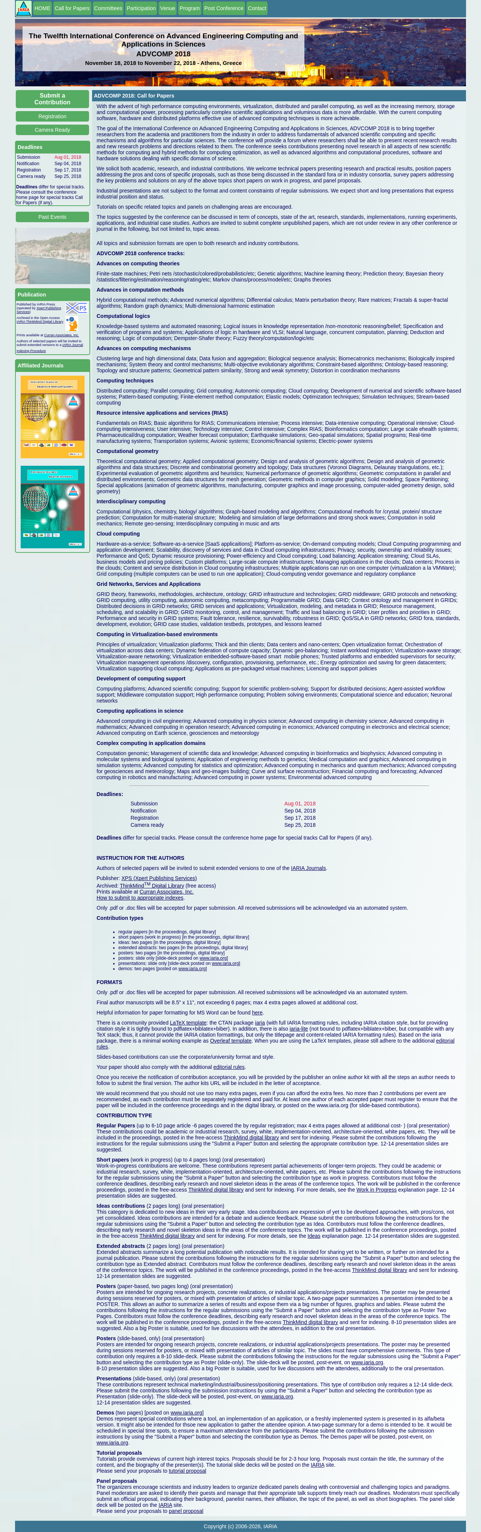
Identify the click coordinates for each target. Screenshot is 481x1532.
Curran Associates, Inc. (61, 335)
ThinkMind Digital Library (152, 886)
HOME (42, 8)
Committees (108, 8)
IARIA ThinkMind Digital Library (40, 322)
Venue (167, 8)
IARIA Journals (308, 868)
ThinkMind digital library (251, 1138)
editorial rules (229, 1067)
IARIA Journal (72, 345)
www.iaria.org (213, 958)
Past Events (52, 217)
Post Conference (224, 8)
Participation (141, 8)
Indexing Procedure (31, 351)
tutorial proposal (187, 1471)
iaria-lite (299, 1029)
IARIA (317, 1465)
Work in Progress (377, 1190)
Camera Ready (52, 130)
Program (190, 8)
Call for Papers (72, 8)
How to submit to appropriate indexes (140, 898)
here (257, 1013)
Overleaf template (231, 1041)
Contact (257, 8)
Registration (52, 116)
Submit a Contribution (53, 98)
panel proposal (186, 1511)
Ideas (314, 1236)
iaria (260, 1023)
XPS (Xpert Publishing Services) (159, 878)
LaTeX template (188, 1023)
